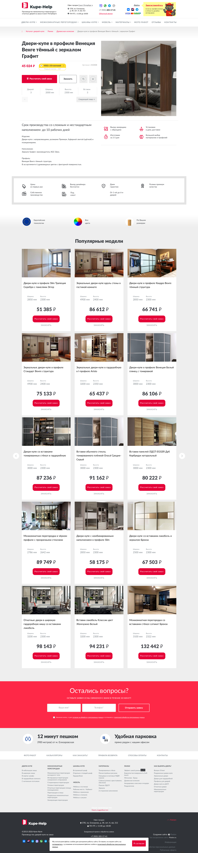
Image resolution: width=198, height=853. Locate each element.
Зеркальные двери (161, 776)
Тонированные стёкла (107, 770)
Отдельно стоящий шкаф (82, 773)
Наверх (171, 820)
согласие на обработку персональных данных (88, 717)
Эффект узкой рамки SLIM (134, 770)
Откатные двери (160, 787)
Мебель (106, 22)
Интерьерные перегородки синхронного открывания (57, 779)
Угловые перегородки (55, 785)
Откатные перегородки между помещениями (59, 789)
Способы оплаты (137, 755)
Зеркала (102, 788)
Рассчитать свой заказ (40, 79)
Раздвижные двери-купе (163, 773)
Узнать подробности (99, 810)
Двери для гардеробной (163, 778)
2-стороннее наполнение (108, 791)
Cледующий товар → (87, 99)
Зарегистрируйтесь (154, 5)
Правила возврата (107, 755)
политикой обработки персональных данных (129, 717)
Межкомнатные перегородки (58, 22)
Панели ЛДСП (104, 785)
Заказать (68, 79)
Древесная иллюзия (65, 31)
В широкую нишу (28, 773)
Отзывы (156, 22)
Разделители (129, 786)
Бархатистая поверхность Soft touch (135, 774)
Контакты (170, 22)
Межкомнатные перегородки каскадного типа (58, 774)
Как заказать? (80, 755)
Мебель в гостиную (80, 787)
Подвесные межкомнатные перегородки (57, 796)
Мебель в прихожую (81, 792)
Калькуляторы (54, 755)
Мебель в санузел (79, 797)
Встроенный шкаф (80, 770)
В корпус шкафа (28, 776)
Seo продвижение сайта (159, 837)
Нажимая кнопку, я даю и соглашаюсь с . (99, 717)
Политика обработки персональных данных (155, 847)
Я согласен (138, 843)
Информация (170, 842)
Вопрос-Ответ (159, 770)
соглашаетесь (57, 844)
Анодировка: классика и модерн (136, 783)
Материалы (123, 22)
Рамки (50, 31)
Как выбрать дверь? (162, 766)
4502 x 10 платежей (52, 67)
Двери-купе (28, 22)
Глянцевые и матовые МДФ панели (109, 777)
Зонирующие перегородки (57, 800)
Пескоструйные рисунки (108, 773)
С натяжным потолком (30, 781)
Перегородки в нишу (55, 792)
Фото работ (141, 22)
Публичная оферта (168, 850)
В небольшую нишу (29, 770)
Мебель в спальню (80, 795)
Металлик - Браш (130, 778)
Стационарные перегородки (58, 782)
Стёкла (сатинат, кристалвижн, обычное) (110, 781)
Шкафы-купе (90, 22)
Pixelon (173, 835)
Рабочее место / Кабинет (82, 789)
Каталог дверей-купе (35, 31)
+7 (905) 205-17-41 (99, 836)
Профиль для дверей (162, 781)
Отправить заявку (134, 708)
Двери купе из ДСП (161, 784)
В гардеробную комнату (31, 778)
